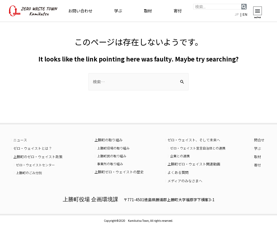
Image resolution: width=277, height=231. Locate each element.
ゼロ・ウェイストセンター (35, 164)
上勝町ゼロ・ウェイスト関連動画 (193, 164)
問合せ (259, 139)
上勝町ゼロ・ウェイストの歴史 (119, 171)
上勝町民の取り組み (111, 156)
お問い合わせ (80, 11)
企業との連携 (180, 156)
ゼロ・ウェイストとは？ (32, 148)
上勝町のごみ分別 (29, 172)
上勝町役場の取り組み (113, 148)
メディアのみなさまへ (184, 180)
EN (245, 14)
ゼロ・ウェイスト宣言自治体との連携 (197, 148)
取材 (148, 11)
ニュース (20, 139)
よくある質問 (178, 172)
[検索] (244, 6)
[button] (257, 10)
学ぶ (118, 11)
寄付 (178, 11)
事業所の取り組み (110, 163)
